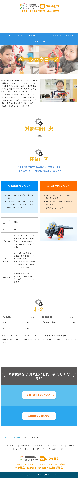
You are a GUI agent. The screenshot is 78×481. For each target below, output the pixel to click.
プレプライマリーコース (12, 38)
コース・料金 (27, 24)
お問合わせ (40, 452)
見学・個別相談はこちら (38, 398)
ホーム (4, 440)
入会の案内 (20, 24)
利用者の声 (42, 24)
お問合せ (64, 24)
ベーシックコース (54, 38)
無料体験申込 (71, 24)
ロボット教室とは (5, 24)
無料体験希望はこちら (38, 419)
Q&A (35, 24)
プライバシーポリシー (57, 452)
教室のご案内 (13, 24)
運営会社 (57, 24)
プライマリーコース (35, 38)
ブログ (50, 24)
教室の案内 (25, 448)
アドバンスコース (40, 44)
